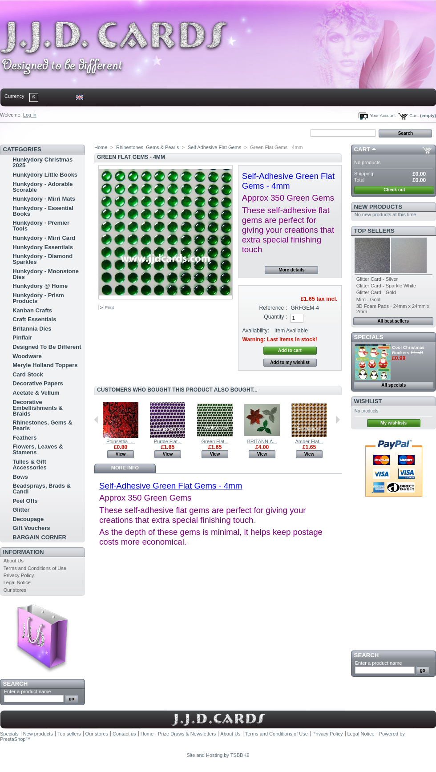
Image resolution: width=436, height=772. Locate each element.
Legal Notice (17, 582)
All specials (393, 385)
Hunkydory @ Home (40, 286)
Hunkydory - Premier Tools (40, 225)
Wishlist (368, 401)
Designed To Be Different (46, 347)
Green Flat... (214, 441)
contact (44, 132)
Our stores (15, 590)
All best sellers (393, 321)
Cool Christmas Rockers (408, 350)
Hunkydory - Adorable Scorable (42, 187)
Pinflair (22, 337)
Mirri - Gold (368, 299)
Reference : (273, 308)
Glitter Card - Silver (377, 279)
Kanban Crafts (32, 310)
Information (23, 552)
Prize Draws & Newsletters (187, 733)
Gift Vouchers (31, 528)
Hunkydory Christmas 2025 (42, 162)
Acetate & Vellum (36, 392)
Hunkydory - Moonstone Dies (45, 274)
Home (14, 132)
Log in (29, 114)
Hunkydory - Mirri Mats (43, 198)
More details (291, 269)
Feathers (24, 437)
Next (338, 420)
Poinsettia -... (120, 441)
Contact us (124, 733)
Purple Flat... (168, 441)
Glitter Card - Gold (376, 292)
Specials (369, 337)
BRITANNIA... (262, 441)
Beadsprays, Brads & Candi (41, 488)
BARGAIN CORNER (39, 537)
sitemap (73, 132)
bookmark (103, 132)
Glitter (20, 509)
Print (109, 307)
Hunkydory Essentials (42, 247)
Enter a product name (27, 691)
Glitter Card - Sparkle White (386, 285)
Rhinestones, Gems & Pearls (42, 425)
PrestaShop (12, 739)
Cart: (414, 115)
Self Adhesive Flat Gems (214, 147)
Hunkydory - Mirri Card (43, 237)
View (121, 454)
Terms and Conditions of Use (35, 568)
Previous (96, 420)
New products (378, 206)
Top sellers (374, 230)
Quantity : (275, 317)
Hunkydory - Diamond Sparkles (42, 259)
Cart (362, 149)
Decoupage (28, 519)
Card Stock (27, 374)
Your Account (383, 115)
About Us (14, 560)
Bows (20, 476)
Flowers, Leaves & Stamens (37, 449)
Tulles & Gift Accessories (29, 464)
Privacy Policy (19, 575)
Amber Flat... (309, 441)
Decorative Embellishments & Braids (37, 408)
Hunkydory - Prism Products (38, 298)
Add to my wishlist (289, 362)
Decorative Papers (37, 383)
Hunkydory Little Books (44, 174)
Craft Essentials (34, 319)
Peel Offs (24, 500)
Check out (394, 189)
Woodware (27, 356)
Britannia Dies (31, 328)
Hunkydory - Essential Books (42, 211)
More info (125, 467)
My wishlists (393, 422)
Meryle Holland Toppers (44, 365)
